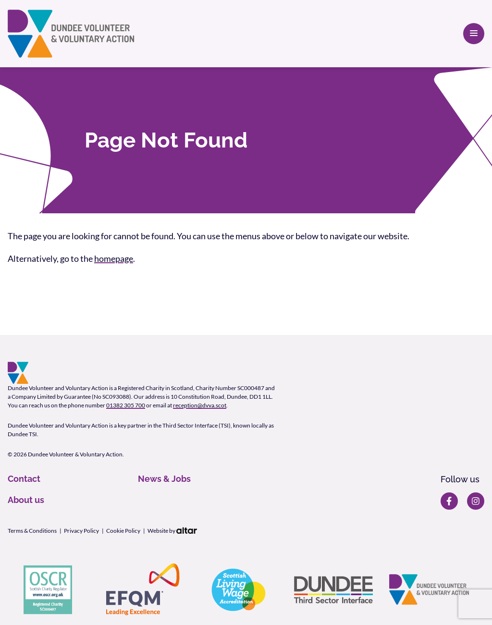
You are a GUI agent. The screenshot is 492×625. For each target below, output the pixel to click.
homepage (113, 258)
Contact (24, 479)
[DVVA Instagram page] (475, 501)
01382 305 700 (125, 405)
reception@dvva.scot (199, 405)
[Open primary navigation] (473, 33)
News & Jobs (164, 479)
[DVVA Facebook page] (449, 501)
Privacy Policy (81, 530)
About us (26, 500)
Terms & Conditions (32, 530)
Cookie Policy (123, 530)
